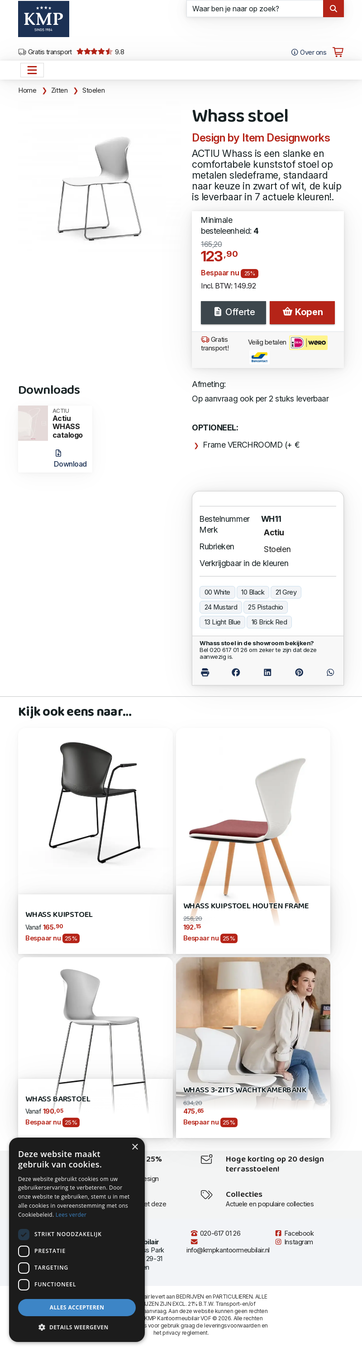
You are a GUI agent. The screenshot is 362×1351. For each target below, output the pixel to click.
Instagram (293, 1242)
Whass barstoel (57, 1099)
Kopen (302, 312)
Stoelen (93, 90)
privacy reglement (184, 1332)
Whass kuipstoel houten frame (246, 906)
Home (27, 90)
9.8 (100, 52)
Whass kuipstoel (59, 915)
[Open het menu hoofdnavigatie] (32, 70)
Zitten (59, 90)
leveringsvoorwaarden (232, 1325)
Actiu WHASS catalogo (69, 423)
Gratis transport (45, 52)
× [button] (134, 1147)
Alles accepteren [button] (77, 1307)
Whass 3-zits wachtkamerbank (245, 1090)
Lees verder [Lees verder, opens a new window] (71, 1215)
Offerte (233, 312)
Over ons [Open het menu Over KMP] (308, 52)
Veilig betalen (288, 349)
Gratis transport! (215, 343)
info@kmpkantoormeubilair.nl (228, 1246)
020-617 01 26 (215, 1233)
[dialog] (77, 1240)
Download (70, 458)
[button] (77, 1327)
